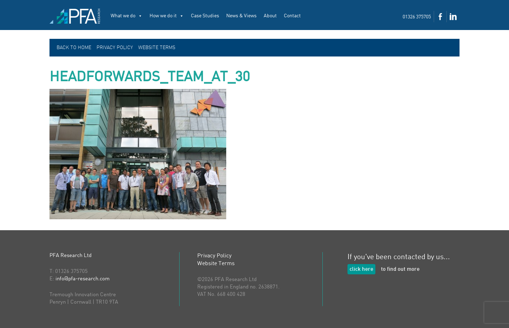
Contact (292, 15)
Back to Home (74, 47)
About (270, 15)
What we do (126, 16)
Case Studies (205, 15)
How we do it (167, 16)
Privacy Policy (114, 47)
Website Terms (156, 47)
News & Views (241, 15)
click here (361, 269)
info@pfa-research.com (82, 279)
